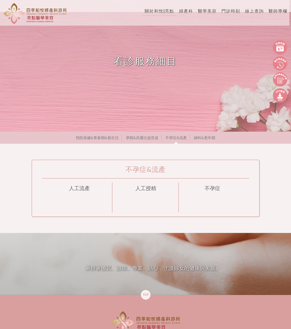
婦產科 (184, 11)
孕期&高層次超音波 (142, 137)
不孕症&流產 (176, 137)
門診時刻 (228, 11)
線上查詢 (252, 11)
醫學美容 (205, 11)
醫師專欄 (275, 11)
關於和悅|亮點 (157, 11)
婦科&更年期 (204, 137)
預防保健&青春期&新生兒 (97, 137)
